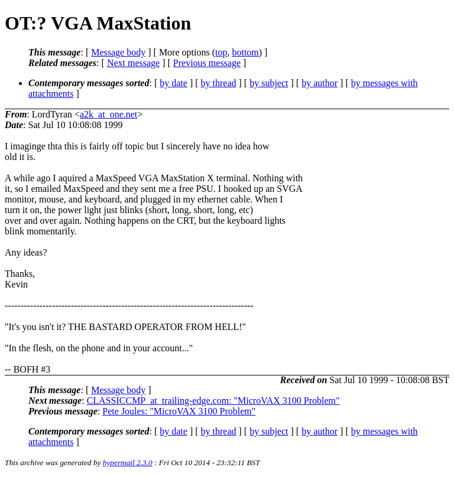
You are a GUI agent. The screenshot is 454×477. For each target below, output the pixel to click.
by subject (268, 83)
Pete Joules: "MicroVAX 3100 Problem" (178, 411)
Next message (133, 63)
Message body (118, 52)
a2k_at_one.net (108, 114)
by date (173, 83)
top (221, 52)
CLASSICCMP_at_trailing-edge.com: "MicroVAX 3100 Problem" (213, 401)
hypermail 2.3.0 (128, 462)
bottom (245, 52)
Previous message (207, 63)
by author (319, 83)
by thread (218, 83)
